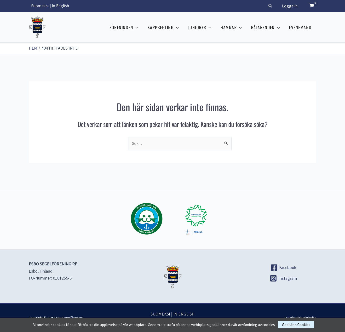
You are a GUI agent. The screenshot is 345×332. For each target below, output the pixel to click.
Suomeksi (40, 5)
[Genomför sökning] (226, 143)
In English (60, 5)
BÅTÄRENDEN (266, 27)
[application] (139, 27)
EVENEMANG (300, 27)
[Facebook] (283, 267)
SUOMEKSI (160, 314)
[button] (271, 6)
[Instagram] (283, 278)
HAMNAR (232, 27)
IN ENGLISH (184, 314)
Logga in (290, 6)
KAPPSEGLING (166, 27)
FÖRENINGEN (127, 27)
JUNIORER (201, 27)
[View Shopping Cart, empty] (311, 6)
